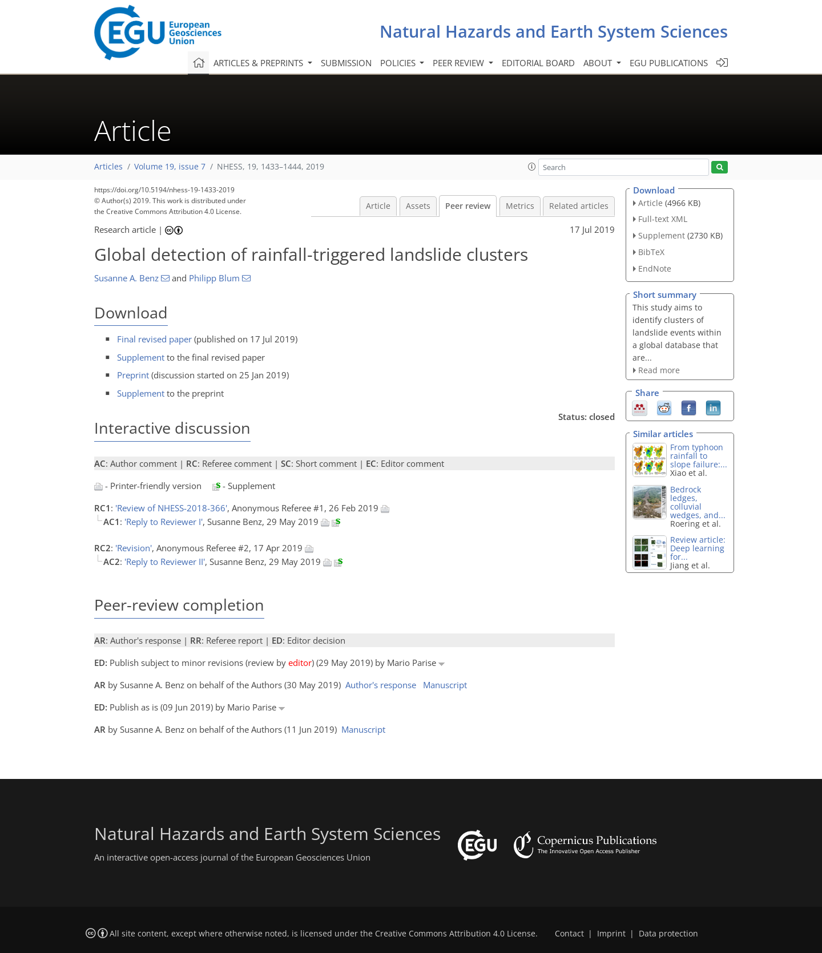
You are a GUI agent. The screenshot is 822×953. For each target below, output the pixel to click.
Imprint (611, 933)
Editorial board (538, 62)
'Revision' (133, 548)
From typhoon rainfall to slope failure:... (698, 456)
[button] (532, 166)
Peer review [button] (459, 62)
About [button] (598, 62)
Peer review (467, 206)
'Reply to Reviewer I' (163, 521)
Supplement (140, 357)
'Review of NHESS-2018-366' (171, 508)
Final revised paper (154, 339)
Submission (346, 62)
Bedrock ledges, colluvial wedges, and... (698, 502)
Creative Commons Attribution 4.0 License (455, 933)
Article (378, 206)
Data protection (668, 933)
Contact (569, 933)
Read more (659, 370)
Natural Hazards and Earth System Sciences (554, 31)
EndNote (654, 268)
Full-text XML (662, 218)
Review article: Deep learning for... (698, 548)
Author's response (380, 684)
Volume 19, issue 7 (170, 166)
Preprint (133, 375)
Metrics (520, 206)
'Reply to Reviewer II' (164, 561)
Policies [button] (399, 62)
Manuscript (445, 684)
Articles (108, 166)
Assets (418, 206)
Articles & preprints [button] (259, 62)
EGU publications (669, 62)
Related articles (579, 206)
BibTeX (651, 252)
